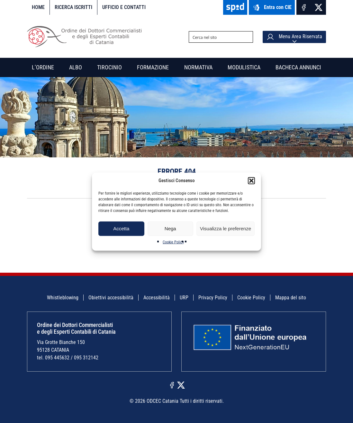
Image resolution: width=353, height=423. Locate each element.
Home (38, 7)
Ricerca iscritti (73, 7)
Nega (170, 228)
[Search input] (216, 37)
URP (184, 298)
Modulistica (244, 67)
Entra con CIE (272, 7)
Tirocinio (109, 67)
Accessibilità (156, 298)
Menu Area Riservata (294, 37)
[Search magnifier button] (247, 36)
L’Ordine (43, 67)
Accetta (121, 228)
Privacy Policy (212, 298)
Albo (75, 67)
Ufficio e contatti (124, 7)
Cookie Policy (173, 242)
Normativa (198, 67)
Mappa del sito (290, 298)
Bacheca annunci (298, 67)
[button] (251, 180)
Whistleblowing (62, 298)
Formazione (153, 67)
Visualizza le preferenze (225, 228)
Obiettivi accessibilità (110, 298)
